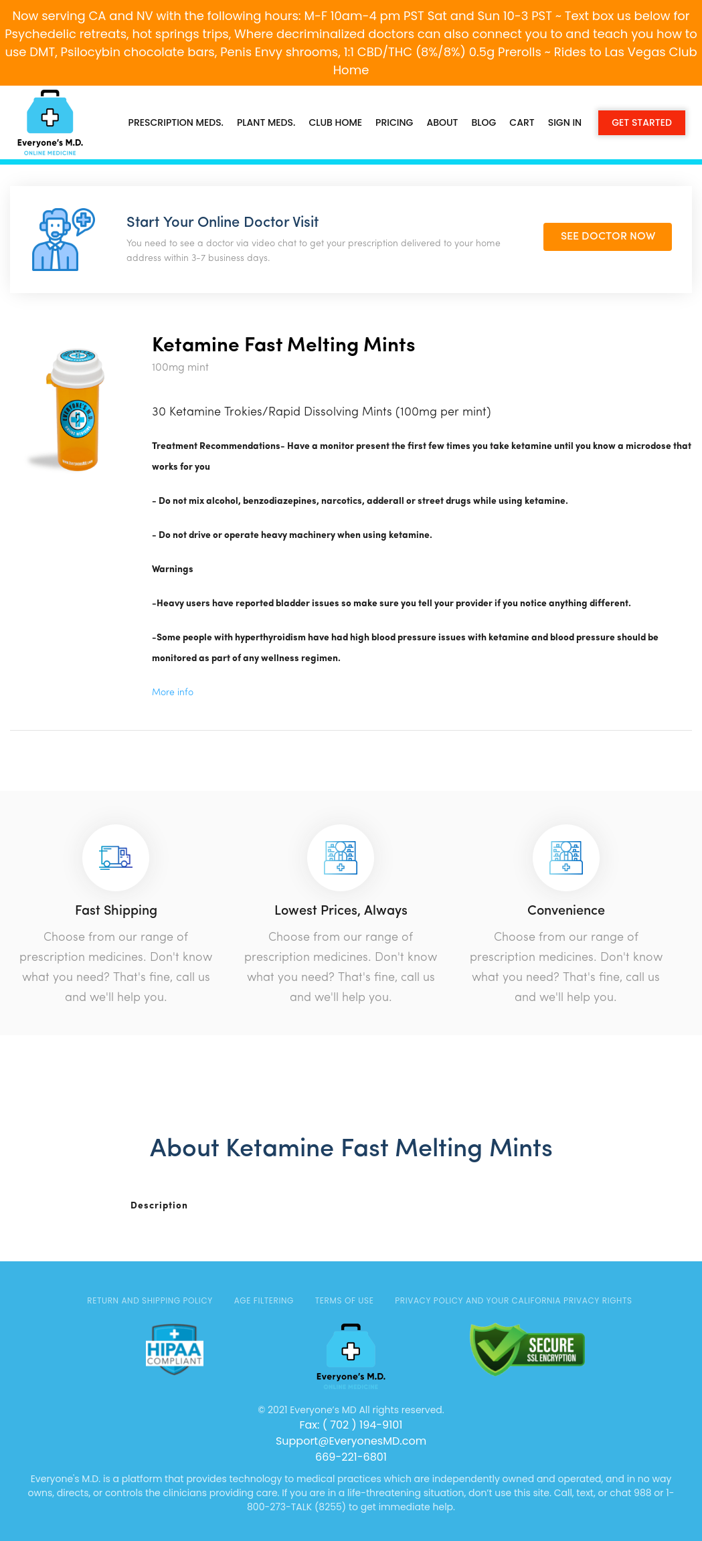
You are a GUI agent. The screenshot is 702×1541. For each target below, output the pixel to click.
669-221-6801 (351, 1457)
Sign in (565, 122)
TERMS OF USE (344, 1300)
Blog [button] (484, 122)
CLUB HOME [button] (335, 122)
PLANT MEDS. (266, 122)
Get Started (642, 122)
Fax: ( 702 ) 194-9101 (350, 1425)
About (442, 122)
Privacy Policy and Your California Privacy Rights (513, 1300)
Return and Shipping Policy (150, 1300)
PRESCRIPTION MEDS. (176, 122)
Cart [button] (521, 122)
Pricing (394, 122)
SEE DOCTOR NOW (608, 237)
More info (172, 693)
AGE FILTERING (264, 1300)
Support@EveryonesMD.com (351, 1441)
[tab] (175, 1206)
